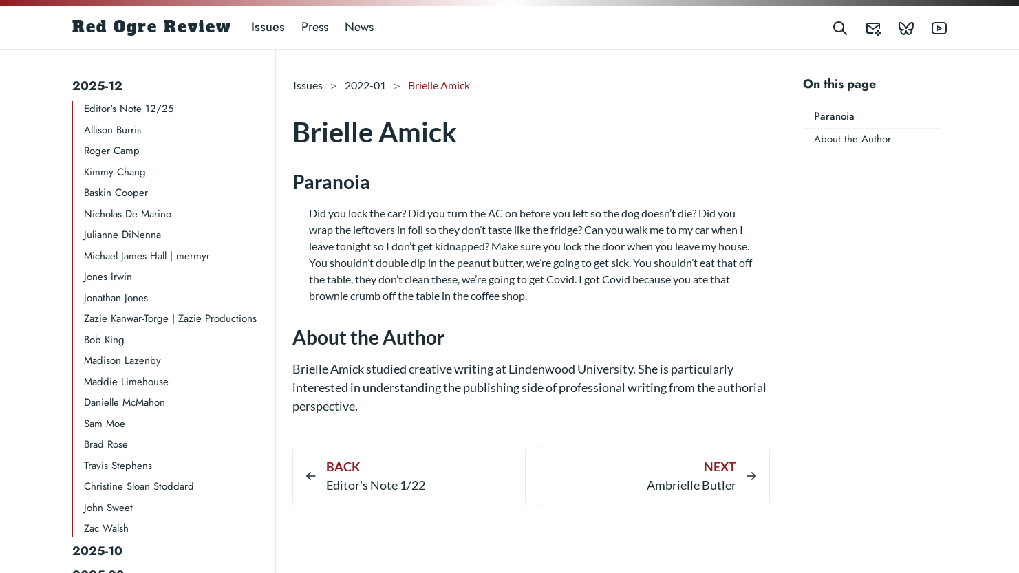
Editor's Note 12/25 (128, 108)
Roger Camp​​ (112, 150)
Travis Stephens (118, 465)
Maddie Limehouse (126, 381)
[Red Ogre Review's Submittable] (864, 27)
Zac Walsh (106, 528)
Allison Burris (112, 130)
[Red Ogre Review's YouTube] (930, 27)
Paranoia (834, 116)
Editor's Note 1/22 (375, 485)
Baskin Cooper (116, 192)
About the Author (852, 139)
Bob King (104, 339)
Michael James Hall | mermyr (147, 255)
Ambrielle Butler (691, 485)
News (359, 27)
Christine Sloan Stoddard (139, 486)
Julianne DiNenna (122, 234)
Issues (268, 27)
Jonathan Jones (116, 297)
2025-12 (97, 86)
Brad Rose (106, 444)
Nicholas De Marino (127, 213)
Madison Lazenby (122, 360)
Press (314, 27)
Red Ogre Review (152, 27)
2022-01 (365, 84)
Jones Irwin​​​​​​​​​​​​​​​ (108, 276)
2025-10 (97, 551)
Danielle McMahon (124, 402)
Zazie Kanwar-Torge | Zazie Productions (170, 318)
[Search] (840, 27)
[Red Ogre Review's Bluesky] (897, 27)
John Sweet (108, 507)
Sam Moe (104, 423)
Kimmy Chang (115, 172)
